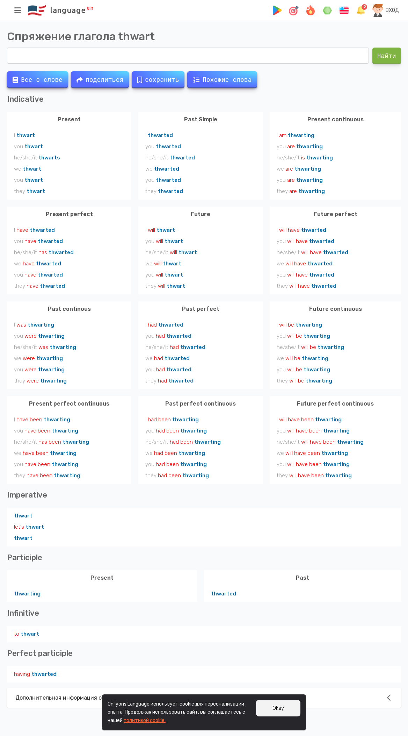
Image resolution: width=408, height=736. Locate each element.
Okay (278, 708)
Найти (386, 56)
